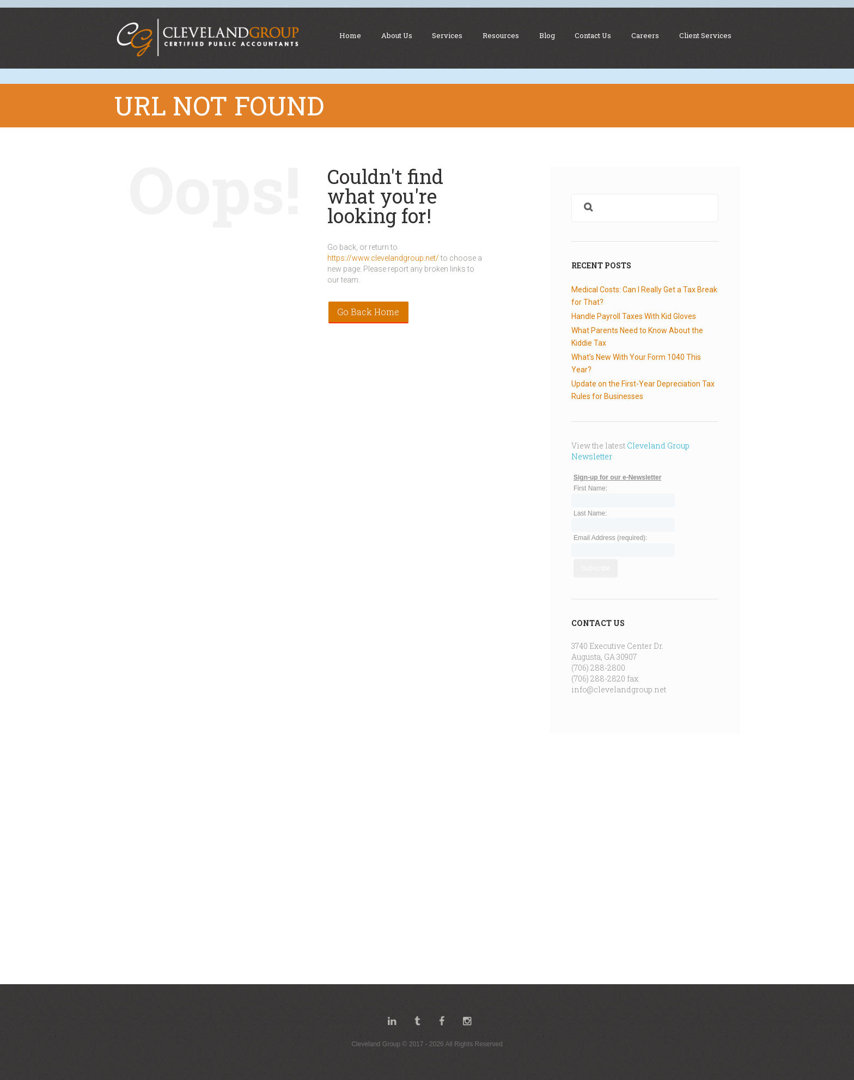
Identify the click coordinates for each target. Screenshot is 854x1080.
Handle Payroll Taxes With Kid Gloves (633, 316)
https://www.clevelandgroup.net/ (383, 258)
